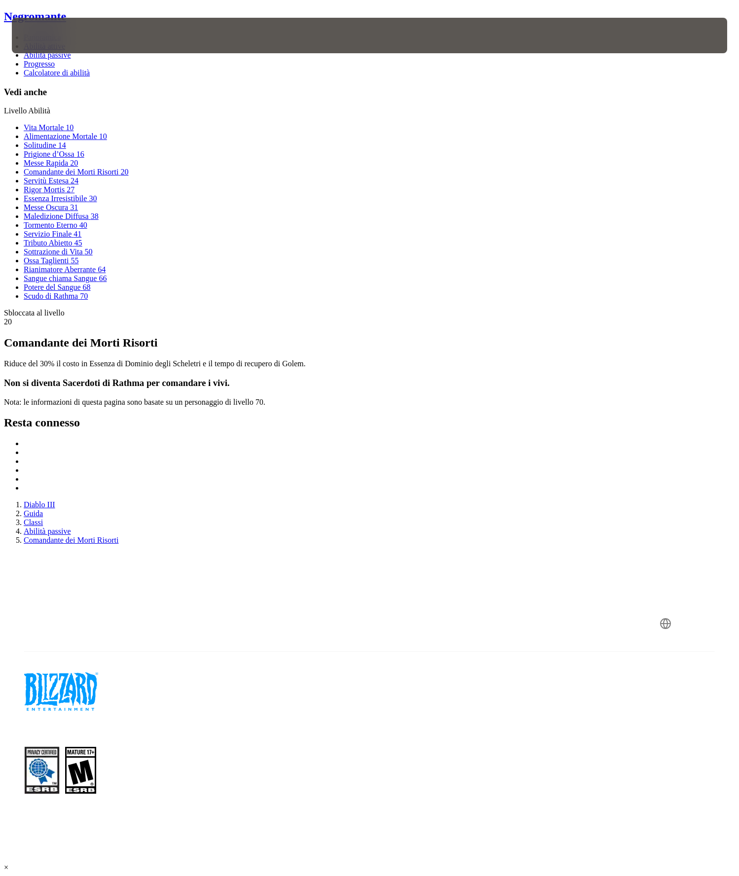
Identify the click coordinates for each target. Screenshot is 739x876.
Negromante (35, 16)
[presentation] (48, 35)
